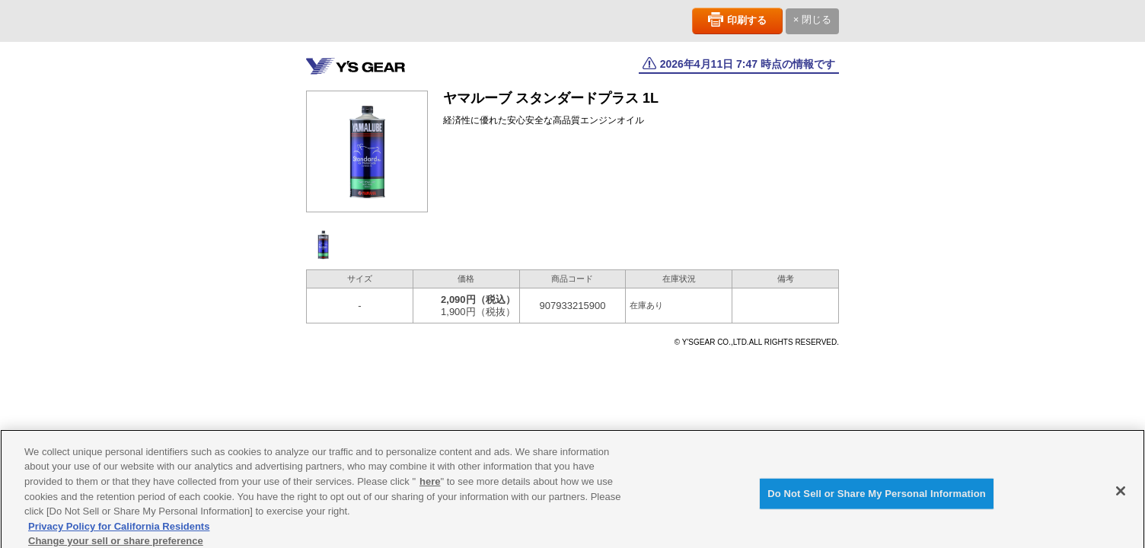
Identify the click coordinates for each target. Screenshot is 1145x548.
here (429, 485)
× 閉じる (812, 19)
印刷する (747, 20)
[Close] (1120, 494)
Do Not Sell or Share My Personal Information (876, 497)
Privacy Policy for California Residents (118, 529)
